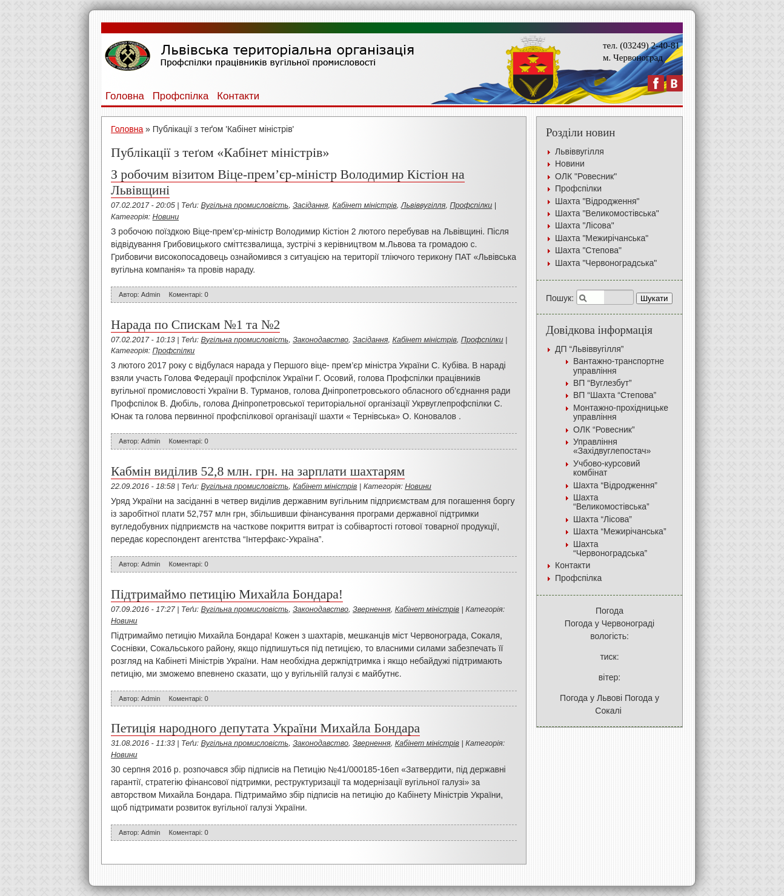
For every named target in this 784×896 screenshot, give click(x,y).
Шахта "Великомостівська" (607, 213)
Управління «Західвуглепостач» (612, 446)
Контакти (238, 96)
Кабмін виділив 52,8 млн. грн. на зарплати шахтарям (258, 471)
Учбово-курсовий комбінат (606, 468)
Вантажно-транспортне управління (618, 365)
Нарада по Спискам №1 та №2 (195, 324)
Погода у (609, 623)
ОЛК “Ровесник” (604, 429)
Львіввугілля (423, 205)
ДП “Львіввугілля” (589, 349)
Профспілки (471, 205)
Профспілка (181, 96)
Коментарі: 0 (188, 294)
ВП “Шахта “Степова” (614, 395)
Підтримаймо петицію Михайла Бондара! (227, 594)
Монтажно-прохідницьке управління (620, 412)
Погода (609, 611)
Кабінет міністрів (365, 205)
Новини (166, 217)
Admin (151, 294)
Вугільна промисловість (245, 205)
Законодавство (320, 340)
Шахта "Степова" (588, 250)
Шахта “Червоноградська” (610, 548)
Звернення (372, 609)
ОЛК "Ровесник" (586, 176)
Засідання (310, 205)
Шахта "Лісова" (584, 225)
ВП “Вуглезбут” (602, 383)
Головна (124, 96)
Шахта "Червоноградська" (606, 263)
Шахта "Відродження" (597, 201)
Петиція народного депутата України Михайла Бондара (265, 728)
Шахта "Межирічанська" (601, 238)
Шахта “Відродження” (615, 485)
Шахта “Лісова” (602, 519)
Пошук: (560, 298)
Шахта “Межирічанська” (619, 531)
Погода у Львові (591, 698)
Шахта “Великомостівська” (611, 502)
